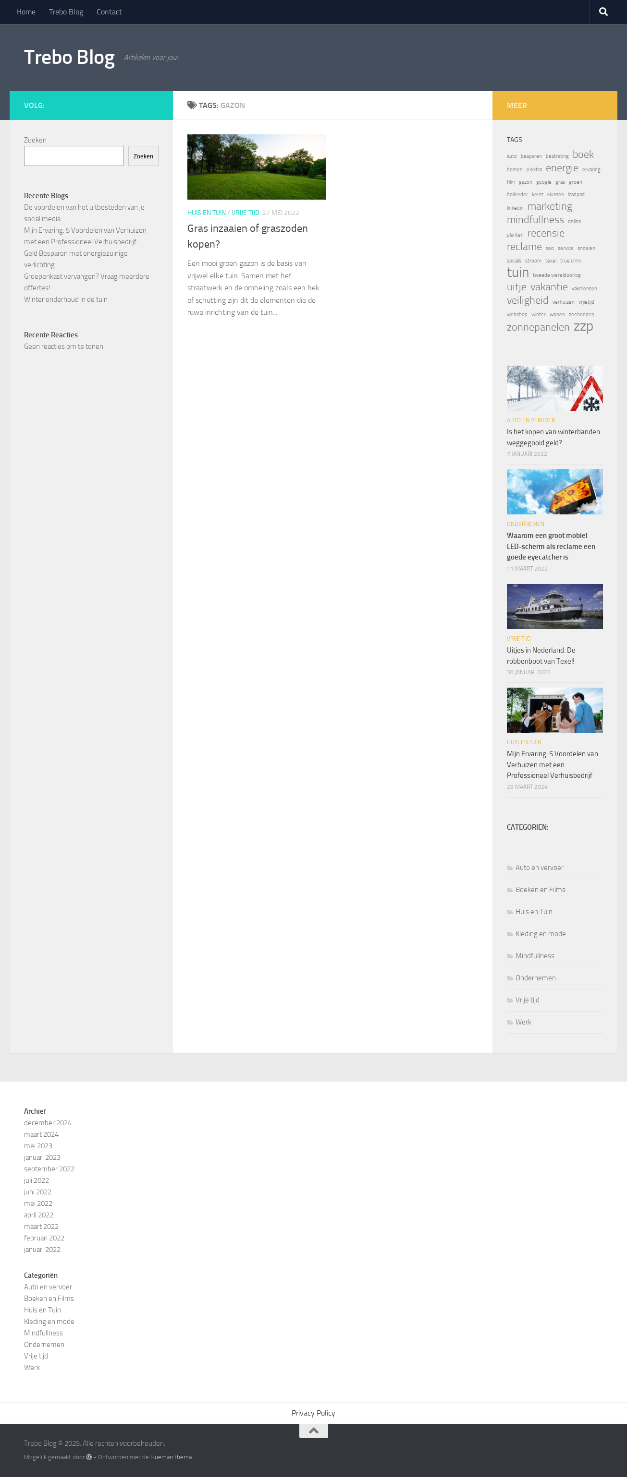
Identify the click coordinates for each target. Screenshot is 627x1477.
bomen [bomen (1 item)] (515, 170)
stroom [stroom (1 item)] (533, 261)
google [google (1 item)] (544, 182)
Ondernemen (525, 524)
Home (26, 11)
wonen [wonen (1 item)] (557, 314)
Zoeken (35, 140)
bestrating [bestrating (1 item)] (557, 156)
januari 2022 (42, 1249)
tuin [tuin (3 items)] (518, 272)
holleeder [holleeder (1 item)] (517, 194)
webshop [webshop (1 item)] (517, 314)
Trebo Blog (66, 11)
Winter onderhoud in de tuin (66, 299)
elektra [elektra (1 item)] (534, 170)
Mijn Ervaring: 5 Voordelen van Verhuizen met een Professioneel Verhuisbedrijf (552, 765)
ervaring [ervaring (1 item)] (591, 170)
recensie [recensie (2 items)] (546, 233)
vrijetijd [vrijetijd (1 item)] (586, 302)
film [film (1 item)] (511, 182)
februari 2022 (44, 1238)
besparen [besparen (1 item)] (531, 156)
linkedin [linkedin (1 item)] (515, 208)
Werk (523, 1022)
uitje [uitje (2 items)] (517, 287)
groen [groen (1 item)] (575, 182)
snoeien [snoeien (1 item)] (586, 248)
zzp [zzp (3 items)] (583, 326)
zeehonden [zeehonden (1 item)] (581, 314)
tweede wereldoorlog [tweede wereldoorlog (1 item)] (557, 275)
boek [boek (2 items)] (583, 154)
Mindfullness (535, 956)
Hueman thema (171, 1457)
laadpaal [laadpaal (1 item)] (576, 194)
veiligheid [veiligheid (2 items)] (528, 300)
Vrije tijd (245, 213)
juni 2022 (37, 1192)
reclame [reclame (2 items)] (524, 246)
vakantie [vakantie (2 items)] (549, 287)
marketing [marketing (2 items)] (550, 206)
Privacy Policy (313, 1412)
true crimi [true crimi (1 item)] (570, 261)
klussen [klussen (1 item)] (555, 194)
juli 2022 (36, 1180)
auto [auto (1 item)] (512, 156)
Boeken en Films (541, 889)
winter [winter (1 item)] (538, 314)
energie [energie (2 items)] (562, 168)
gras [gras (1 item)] (560, 182)
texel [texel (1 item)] (550, 261)
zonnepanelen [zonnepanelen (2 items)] (538, 327)
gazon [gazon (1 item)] (525, 182)
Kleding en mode (541, 933)
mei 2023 (38, 1146)
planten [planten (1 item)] (515, 235)
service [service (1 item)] (566, 248)
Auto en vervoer (531, 420)
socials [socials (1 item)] (514, 261)
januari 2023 (42, 1157)
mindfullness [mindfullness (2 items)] (535, 220)
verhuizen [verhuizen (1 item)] (564, 302)
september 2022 (49, 1169)
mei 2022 (38, 1203)
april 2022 (38, 1215)
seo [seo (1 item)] (550, 248)
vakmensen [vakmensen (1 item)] (584, 289)
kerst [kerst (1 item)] (537, 194)
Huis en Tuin (206, 213)
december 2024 (48, 1123)
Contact (109, 11)
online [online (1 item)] (574, 221)
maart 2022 (41, 1226)
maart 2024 (41, 1134)
